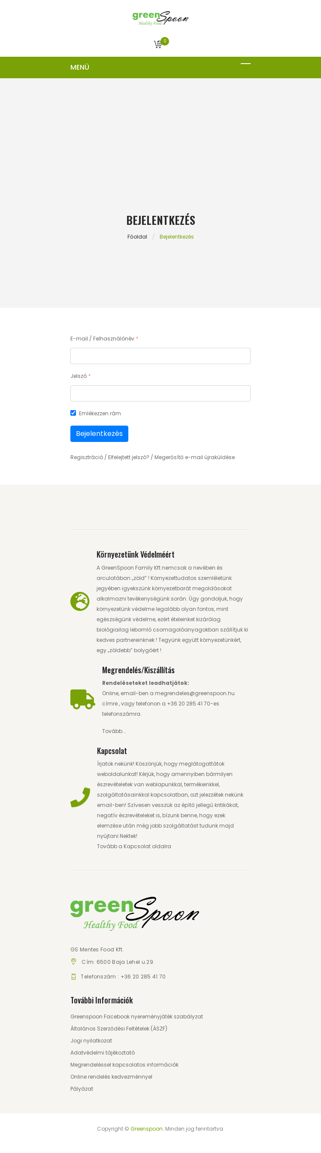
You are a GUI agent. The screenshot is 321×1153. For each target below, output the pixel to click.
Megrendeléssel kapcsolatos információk (124, 1064)
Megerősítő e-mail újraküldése (194, 457)
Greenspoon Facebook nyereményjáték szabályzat (136, 1016)
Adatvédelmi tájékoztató (102, 1052)
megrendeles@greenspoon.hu (195, 693)
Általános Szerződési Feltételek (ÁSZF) (118, 1028)
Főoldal (137, 236)
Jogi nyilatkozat (91, 1040)
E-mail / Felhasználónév (102, 338)
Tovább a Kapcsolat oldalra (134, 846)
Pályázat (81, 1088)
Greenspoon (146, 1128)
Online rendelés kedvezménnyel (111, 1076)
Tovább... (114, 731)
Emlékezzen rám (100, 413)
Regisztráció (86, 457)
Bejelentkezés (99, 434)
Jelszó (78, 376)
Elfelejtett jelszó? (128, 457)
